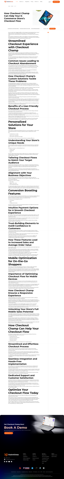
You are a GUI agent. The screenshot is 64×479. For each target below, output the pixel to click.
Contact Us (34, 456)
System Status (54, 456)
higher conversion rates (16, 221)
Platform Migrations (26, 458)
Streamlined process (13, 336)
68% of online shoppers (24, 32)
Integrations (27, 1)
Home (17, 1)
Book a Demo (52, 28)
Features (21, 1)
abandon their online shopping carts (28, 65)
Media (41, 1)
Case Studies (44, 461)
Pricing (32, 1)
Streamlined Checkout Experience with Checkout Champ (11, 28)
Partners (37, 1)
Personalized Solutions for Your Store (25, 28)
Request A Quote (36, 458)
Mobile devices (11, 281)
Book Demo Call (8, 433)
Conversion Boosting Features (35, 28)
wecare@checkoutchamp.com (10, 459)
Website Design (26, 459)
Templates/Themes (45, 458)
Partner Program (45, 459)
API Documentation (45, 456)
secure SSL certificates (14, 233)
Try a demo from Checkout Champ (16, 402)
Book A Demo (56, 1)
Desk (43, 463)
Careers (34, 459)
